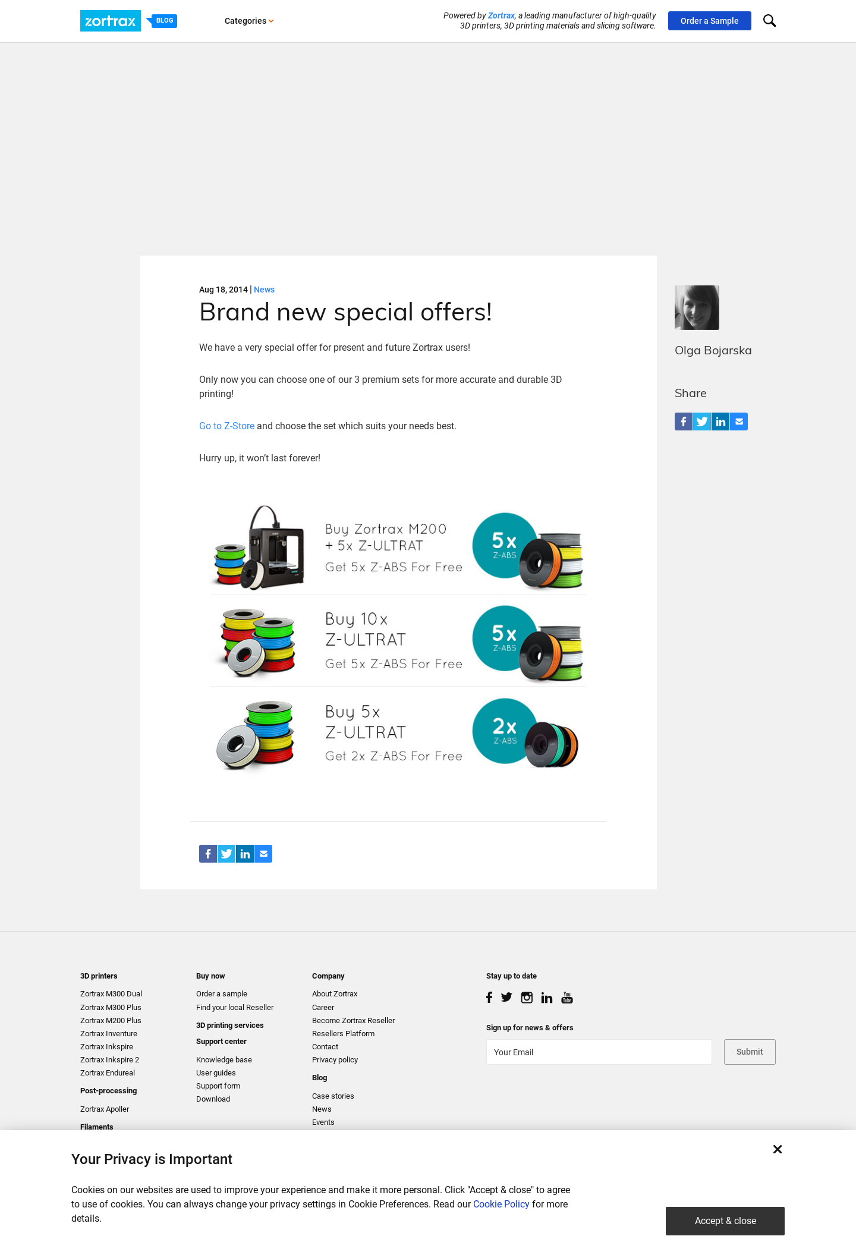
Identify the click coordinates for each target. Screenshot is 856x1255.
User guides (216, 1072)
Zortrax (501, 15)
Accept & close (725, 1220)
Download (213, 1098)
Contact (325, 1046)
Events (323, 1122)
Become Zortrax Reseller (353, 1020)
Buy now (210, 975)
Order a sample (221, 993)
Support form (218, 1085)
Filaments (97, 1126)
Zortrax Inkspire (106, 1046)
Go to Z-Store (228, 426)
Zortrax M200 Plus (110, 1020)
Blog (319, 1077)
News (264, 289)
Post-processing (108, 1090)
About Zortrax (334, 993)
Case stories (333, 1096)
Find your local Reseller (234, 1007)
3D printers (99, 975)
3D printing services (230, 1025)
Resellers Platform (343, 1033)
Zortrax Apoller (104, 1109)
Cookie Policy (501, 1204)
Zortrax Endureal (107, 1072)
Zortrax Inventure (108, 1033)
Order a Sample (710, 21)
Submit (750, 1051)
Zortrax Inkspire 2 (109, 1059)
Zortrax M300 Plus (110, 1007)
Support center (221, 1041)
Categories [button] (249, 21)
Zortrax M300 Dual (111, 993)
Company (328, 975)
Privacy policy (335, 1059)
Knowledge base (224, 1059)
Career (323, 1007)
